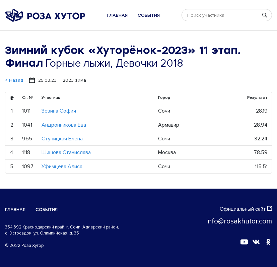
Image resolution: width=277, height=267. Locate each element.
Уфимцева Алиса (62, 166)
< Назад (14, 80)
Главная (117, 15)
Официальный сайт (246, 209)
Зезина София (59, 111)
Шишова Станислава (66, 152)
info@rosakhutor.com (239, 221)
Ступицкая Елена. (63, 138)
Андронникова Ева (64, 125)
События (149, 15)
